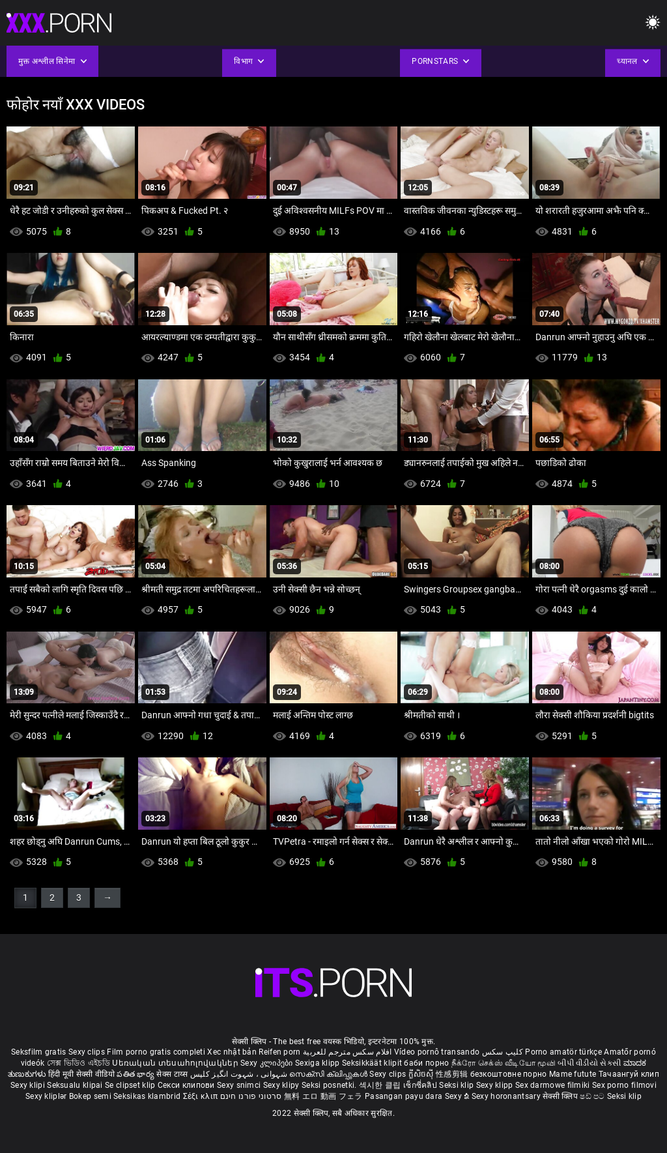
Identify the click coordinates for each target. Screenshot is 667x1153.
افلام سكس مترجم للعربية (347, 1052)
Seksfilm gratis (38, 1052)
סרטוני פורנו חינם (251, 1096)
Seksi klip (457, 1085)
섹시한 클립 (381, 1085)
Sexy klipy (282, 1085)
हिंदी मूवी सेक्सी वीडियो (81, 1074)
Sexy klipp (495, 1085)
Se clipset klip (131, 1085)
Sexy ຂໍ (458, 1096)
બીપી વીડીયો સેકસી (589, 1063)
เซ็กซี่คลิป (421, 1085)
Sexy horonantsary (507, 1096)
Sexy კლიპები (267, 1063)
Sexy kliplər (47, 1096)
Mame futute (572, 1074)
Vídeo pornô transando (436, 1052)
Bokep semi (90, 1096)
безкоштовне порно (508, 1074)
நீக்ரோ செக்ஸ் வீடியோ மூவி (503, 1063)
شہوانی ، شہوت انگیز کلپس (240, 1074)
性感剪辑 (453, 1074)
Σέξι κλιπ (201, 1096)
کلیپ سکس (502, 1052)
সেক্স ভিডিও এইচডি (78, 1063)
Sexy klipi (28, 1085)
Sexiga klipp (318, 1063)
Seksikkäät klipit (373, 1063)
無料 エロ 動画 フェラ (323, 1096)
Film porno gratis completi (156, 1052)
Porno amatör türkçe (563, 1052)
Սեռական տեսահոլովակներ (176, 1063)
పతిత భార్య (136, 1074)
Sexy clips (87, 1052)
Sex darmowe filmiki (552, 1085)
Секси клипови (187, 1085)
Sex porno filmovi (624, 1085)
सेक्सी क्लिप (561, 1096)
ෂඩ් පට (593, 1096)
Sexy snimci (240, 1085)
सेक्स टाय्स (173, 1074)
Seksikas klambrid (147, 1096)
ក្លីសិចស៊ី (422, 1074)
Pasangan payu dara (405, 1096)
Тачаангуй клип (629, 1074)
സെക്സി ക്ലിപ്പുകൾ (329, 1074)
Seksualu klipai (76, 1085)
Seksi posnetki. (330, 1085)
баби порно (426, 1063)
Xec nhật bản (232, 1052)
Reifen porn (279, 1052)
